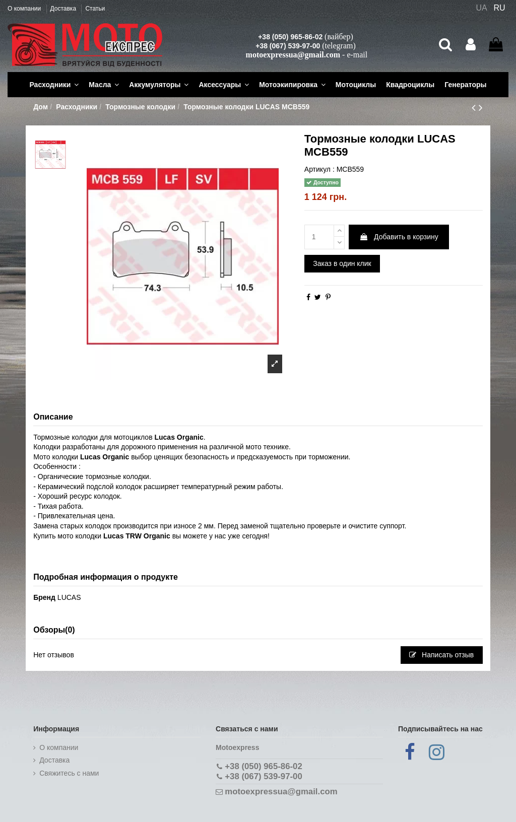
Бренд (44, 597)
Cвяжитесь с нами (69, 773)
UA (481, 8)
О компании (25, 8)
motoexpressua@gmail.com (293, 54)
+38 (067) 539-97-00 (287, 46)
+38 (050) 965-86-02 (290, 37)
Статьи (95, 8)
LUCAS (69, 597)
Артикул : (319, 169)
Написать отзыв (441, 655)
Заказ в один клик (342, 263)
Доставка (64, 8)
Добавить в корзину (398, 237)
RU (499, 8)
